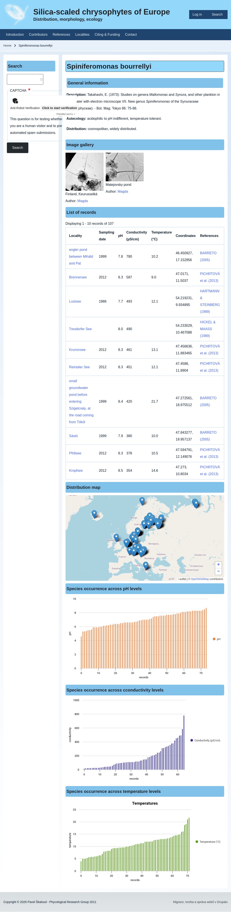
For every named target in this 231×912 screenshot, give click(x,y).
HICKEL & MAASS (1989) (207, 329)
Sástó (73, 436)
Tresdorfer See (80, 329)
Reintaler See (79, 367)
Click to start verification (59, 108)
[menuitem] (198, 14)
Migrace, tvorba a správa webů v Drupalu (200, 902)
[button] (133, 552)
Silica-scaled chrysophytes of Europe (101, 11)
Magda (82, 201)
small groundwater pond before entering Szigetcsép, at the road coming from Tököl (81, 401)
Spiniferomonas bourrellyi (109, 66)
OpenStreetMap (200, 579)
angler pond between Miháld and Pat (81, 256)
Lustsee (75, 301)
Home (7, 45)
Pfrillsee (75, 453)
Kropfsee (76, 470)
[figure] (145, 639)
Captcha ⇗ (66, 114)
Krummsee (77, 350)
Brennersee (78, 277)
